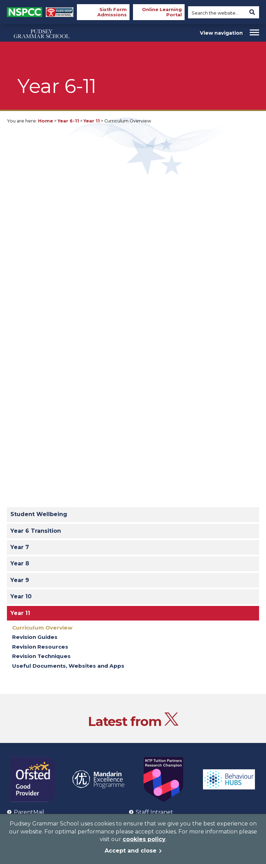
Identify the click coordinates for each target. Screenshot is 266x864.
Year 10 (21, 596)
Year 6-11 (68, 120)
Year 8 (19, 563)
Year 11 (91, 120)
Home (45, 120)
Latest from (133, 721)
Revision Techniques (41, 656)
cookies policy (144, 839)
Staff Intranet (151, 812)
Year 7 (19, 547)
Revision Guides (34, 637)
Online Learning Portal (162, 12)
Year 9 (19, 580)
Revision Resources (40, 646)
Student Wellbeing (38, 514)
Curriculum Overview (42, 627)
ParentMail (25, 812)
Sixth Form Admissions (112, 12)
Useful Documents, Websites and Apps (68, 665)
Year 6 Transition (35, 531)
